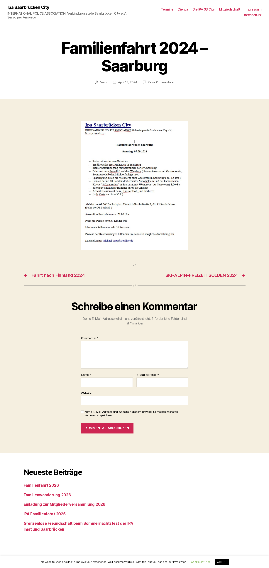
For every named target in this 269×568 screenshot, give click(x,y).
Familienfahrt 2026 (41, 485)
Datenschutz (252, 15)
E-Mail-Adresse (147, 375)
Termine (167, 9)
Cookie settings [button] (201, 562)
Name (86, 375)
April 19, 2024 (127, 82)
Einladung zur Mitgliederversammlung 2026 (64, 504)
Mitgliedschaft (229, 9)
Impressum (253, 9)
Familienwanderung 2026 (47, 495)
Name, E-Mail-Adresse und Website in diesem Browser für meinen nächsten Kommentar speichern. (131, 413)
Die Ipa (183, 9)
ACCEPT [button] (222, 561)
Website (86, 393)
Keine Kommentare (161, 82)
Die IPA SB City (204, 9)
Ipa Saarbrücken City (28, 7)
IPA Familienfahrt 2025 (45, 514)
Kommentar (90, 338)
